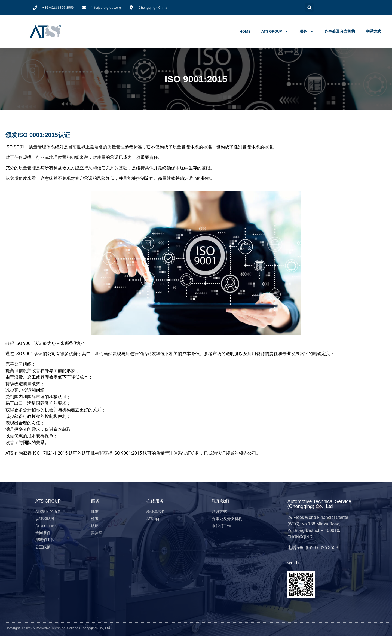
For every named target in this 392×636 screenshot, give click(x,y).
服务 (306, 31)
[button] (309, 7)
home (245, 31)
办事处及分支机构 (339, 31)
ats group (275, 31)
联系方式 (373, 31)
